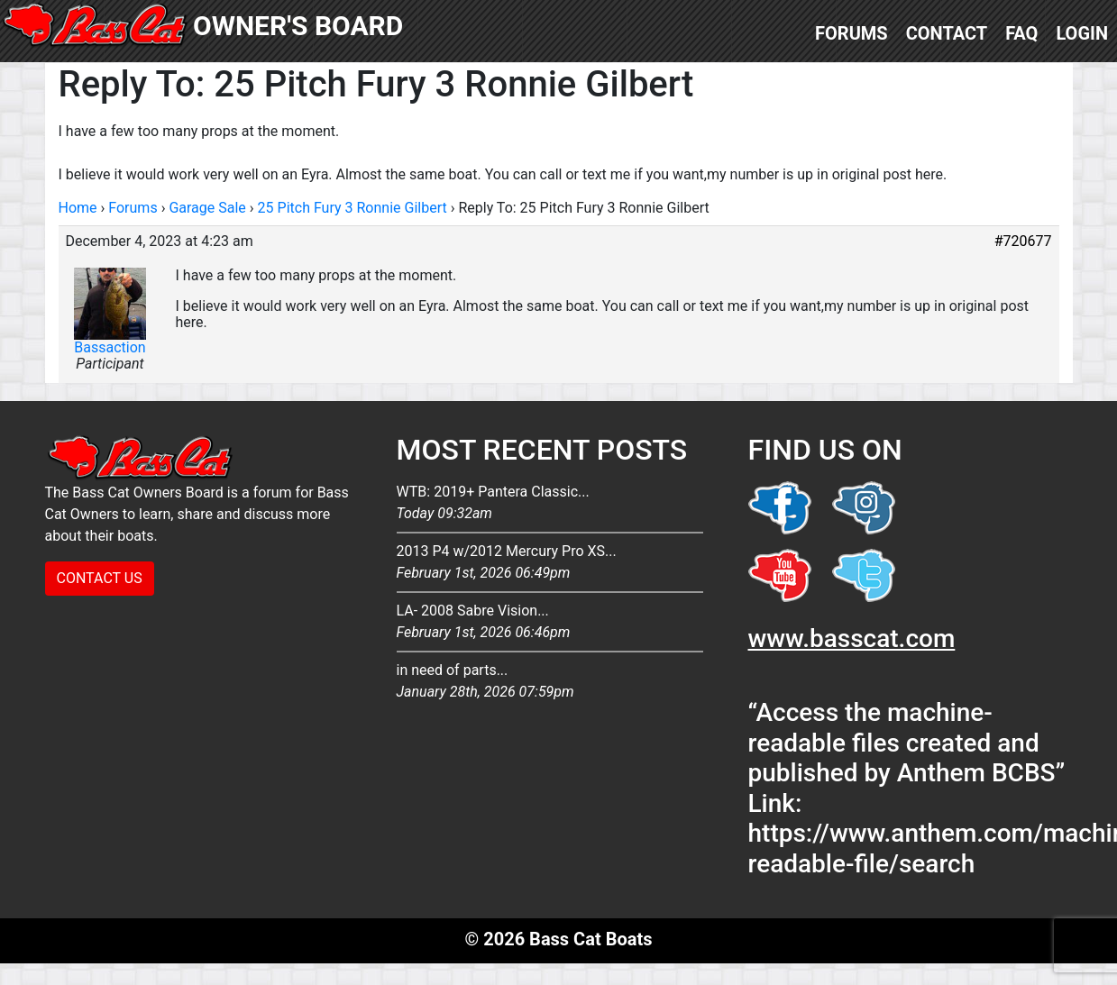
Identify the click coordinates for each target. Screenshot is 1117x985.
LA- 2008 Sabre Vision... (550, 622)
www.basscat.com (852, 638)
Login (1082, 33)
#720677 (1023, 241)
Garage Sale (207, 207)
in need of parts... (550, 682)
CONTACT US (99, 578)
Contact (947, 33)
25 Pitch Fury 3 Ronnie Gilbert (352, 207)
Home (78, 207)
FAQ (1021, 33)
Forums (851, 33)
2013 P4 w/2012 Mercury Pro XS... (550, 563)
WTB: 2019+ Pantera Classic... (550, 503)
